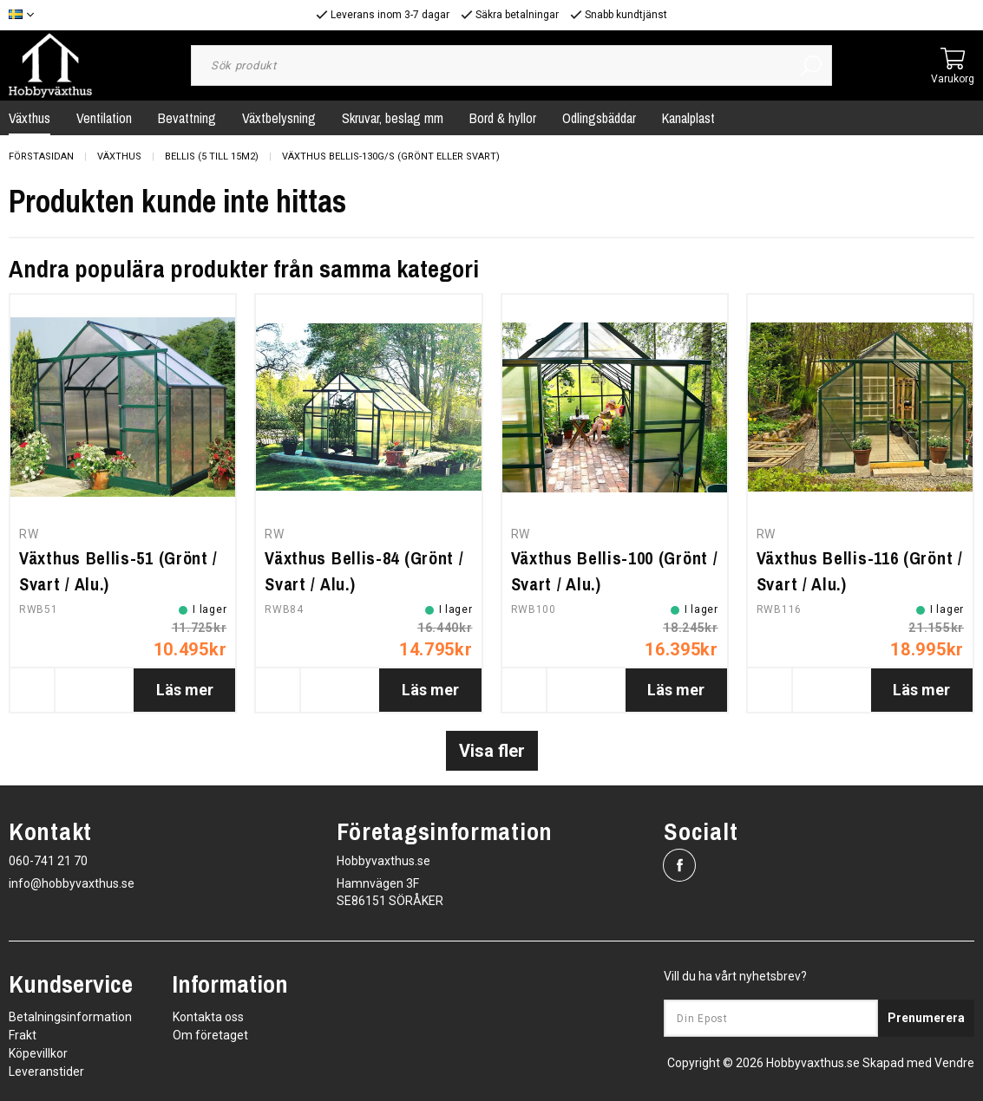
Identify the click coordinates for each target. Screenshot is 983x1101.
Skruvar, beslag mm (392, 117)
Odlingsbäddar (599, 117)
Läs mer (184, 690)
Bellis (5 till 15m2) (212, 156)
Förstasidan (41, 156)
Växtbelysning (279, 117)
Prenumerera (926, 1018)
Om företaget (210, 1035)
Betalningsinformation (70, 1017)
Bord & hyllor (502, 117)
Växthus (119, 156)
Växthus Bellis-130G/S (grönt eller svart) (391, 156)
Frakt (22, 1035)
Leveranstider (46, 1071)
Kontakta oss (208, 1017)
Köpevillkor (38, 1053)
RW (28, 534)
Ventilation (104, 117)
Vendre (954, 1063)
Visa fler (492, 750)
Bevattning (187, 117)
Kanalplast (688, 117)
